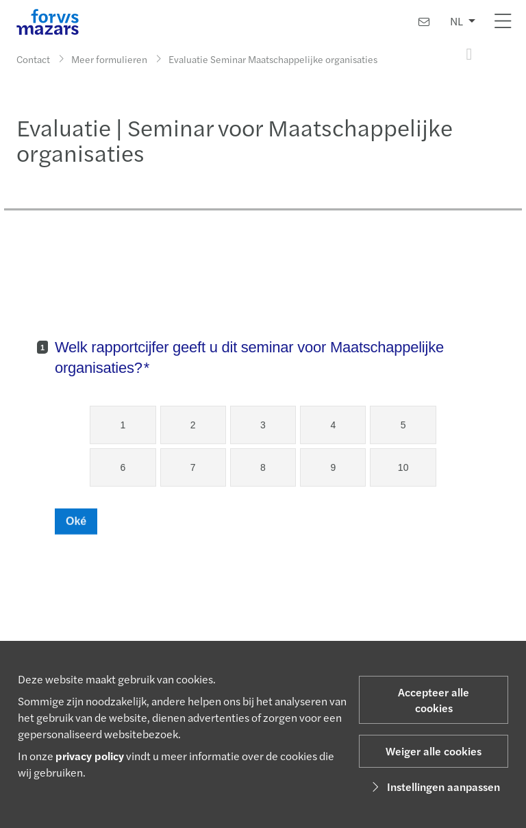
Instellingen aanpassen (434, 786)
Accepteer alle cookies (433, 700)
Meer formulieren (109, 59)
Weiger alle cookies (433, 751)
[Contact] (424, 21)
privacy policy (89, 756)
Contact (33, 59)
